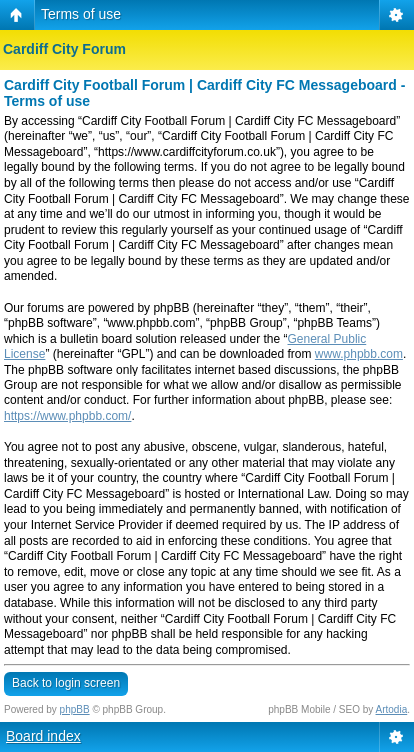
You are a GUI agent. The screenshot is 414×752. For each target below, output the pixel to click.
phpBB (75, 709)
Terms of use (81, 14)
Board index (43, 736)
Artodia (392, 709)
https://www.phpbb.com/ (67, 416)
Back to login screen (66, 683)
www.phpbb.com (359, 354)
